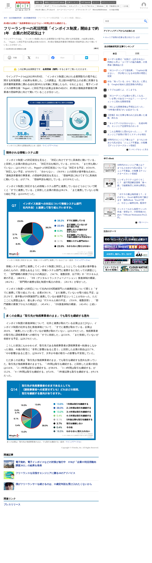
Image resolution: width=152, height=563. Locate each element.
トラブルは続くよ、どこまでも (122, 90)
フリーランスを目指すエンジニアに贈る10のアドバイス (45, 473)
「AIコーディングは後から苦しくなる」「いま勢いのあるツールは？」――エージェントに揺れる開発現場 (127, 99)
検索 (146, 21)
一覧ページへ (143, 222)
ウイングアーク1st (50, 146)
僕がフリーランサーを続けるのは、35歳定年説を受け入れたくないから (54, 484)
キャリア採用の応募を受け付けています (122, 37)
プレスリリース (12, 504)
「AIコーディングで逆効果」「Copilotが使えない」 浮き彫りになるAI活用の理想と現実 (127, 73)
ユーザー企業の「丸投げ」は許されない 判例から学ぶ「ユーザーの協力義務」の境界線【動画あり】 (127, 62)
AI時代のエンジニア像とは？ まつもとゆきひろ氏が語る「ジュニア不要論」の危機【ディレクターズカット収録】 (127, 143)
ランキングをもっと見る (138, 149)
